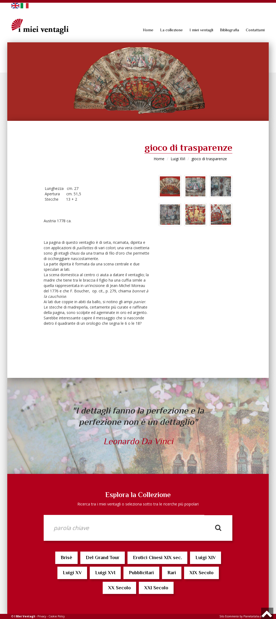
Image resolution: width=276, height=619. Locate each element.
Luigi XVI (178, 158)
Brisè (66, 557)
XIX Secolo (201, 572)
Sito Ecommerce (229, 616)
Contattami (255, 30)
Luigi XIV (205, 557)
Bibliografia (229, 30)
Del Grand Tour (102, 557)
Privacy (41, 616)
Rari (171, 572)
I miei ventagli (201, 30)
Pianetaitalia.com (254, 616)
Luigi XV (72, 572)
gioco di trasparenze (209, 158)
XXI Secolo (156, 587)
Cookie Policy (57, 616)
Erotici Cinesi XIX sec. (157, 557)
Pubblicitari (141, 572)
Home (148, 30)
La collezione (171, 30)
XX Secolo (119, 587)
